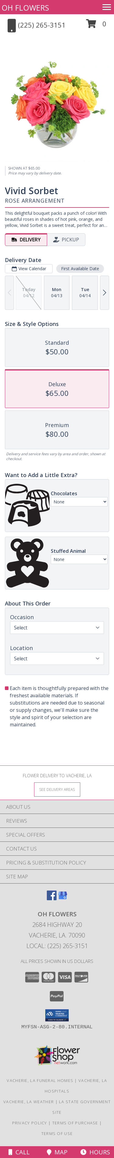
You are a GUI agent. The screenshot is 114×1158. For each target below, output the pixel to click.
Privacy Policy (29, 1123)
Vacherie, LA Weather (28, 1101)
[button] (96, 26)
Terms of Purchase (75, 1123)
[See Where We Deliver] (57, 789)
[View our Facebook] (52, 898)
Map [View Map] (57, 1152)
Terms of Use (57, 1133)
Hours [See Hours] (95, 1152)
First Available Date (80, 268)
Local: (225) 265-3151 (57, 946)
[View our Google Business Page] (62, 898)
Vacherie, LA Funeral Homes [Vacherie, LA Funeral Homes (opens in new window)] (40, 1080)
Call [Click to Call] (19, 1152)
